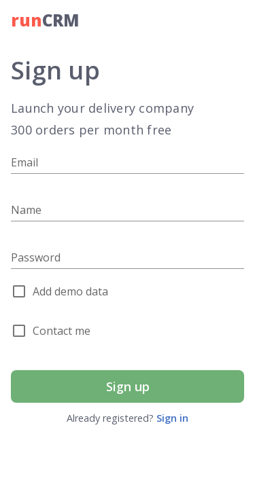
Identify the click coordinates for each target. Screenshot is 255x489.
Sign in (172, 418)
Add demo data (70, 291)
